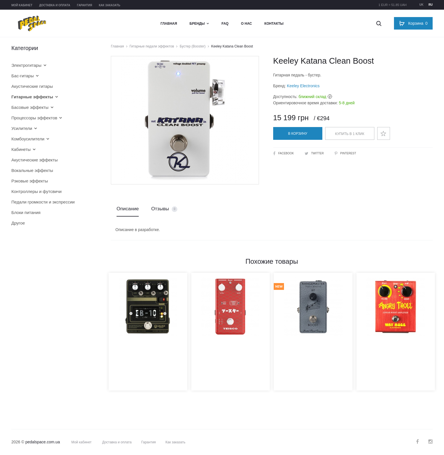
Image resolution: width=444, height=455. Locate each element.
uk (421, 4)
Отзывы (164, 209)
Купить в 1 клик (349, 134)
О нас (246, 24)
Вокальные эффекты (32, 170)
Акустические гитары (32, 86)
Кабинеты (21, 149)
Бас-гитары (22, 75)
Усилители (21, 128)
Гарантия (84, 5)
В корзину (297, 134)
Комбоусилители (27, 138)
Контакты (273, 24)
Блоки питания (25, 212)
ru (431, 4)
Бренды (197, 24)
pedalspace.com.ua (42, 442)
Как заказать (109, 5)
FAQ (225, 24)
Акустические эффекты (34, 159)
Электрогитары (26, 65)
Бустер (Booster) (193, 46)
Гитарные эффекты (32, 96)
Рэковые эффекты (29, 180)
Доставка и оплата (54, 5)
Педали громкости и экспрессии (43, 202)
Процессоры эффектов (34, 117)
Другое (18, 223)
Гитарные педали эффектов (152, 46)
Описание (128, 208)
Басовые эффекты (30, 107)
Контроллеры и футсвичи (36, 191)
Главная (169, 24)
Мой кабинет (21, 5)
